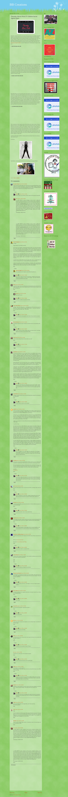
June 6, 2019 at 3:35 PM (20, 720)
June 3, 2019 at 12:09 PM (23, 598)
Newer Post (12, 792)
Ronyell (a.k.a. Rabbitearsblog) (18, 534)
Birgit (17, 275)
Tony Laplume (15, 590)
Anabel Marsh (15, 393)
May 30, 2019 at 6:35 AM (22, 293)
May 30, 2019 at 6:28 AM (25, 270)
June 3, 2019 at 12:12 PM (23, 675)
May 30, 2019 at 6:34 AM (19, 284)
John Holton (15, 351)
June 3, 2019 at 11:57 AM (23, 475)
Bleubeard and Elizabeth (17, 573)
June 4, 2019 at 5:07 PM (19, 709)
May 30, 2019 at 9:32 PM (22, 590)
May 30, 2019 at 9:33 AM (21, 337)
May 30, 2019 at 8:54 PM (25, 573)
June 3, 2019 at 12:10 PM (23, 628)
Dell (14, 620)
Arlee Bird (15, 460)
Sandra (14, 666)
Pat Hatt (14, 502)
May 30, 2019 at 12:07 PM (21, 460)
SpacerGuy (15, 517)
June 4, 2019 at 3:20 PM (19, 702)
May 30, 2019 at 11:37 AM (20, 409)
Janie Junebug (15, 554)
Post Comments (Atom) (17, 794)
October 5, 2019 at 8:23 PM (21, 198)
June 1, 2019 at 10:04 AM (19, 635)
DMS (14, 635)
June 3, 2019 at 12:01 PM (23, 565)
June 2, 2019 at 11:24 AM (19, 666)
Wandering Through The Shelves (16, 42)
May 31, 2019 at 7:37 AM (23, 344)
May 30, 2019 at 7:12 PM (22, 554)
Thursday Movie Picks (19, 539)
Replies (15, 192)
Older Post (40, 792)
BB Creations (18, 4)
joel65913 (14, 409)
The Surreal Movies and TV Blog (21, 541)
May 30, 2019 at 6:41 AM (24, 305)
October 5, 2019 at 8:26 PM (19, 727)
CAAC (14, 709)
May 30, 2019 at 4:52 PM (20, 502)
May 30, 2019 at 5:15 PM (21, 517)
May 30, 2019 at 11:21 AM (21, 351)
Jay (13, 652)
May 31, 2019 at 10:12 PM (19, 620)
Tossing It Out (15, 470)
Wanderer (14, 720)
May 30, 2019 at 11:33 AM (22, 393)
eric (16, 198)
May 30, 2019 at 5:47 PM (27, 534)
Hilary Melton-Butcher (17, 305)
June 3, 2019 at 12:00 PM (23, 525)
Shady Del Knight (19, 270)
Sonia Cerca (15, 337)
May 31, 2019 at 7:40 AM (23, 383)
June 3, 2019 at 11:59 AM (23, 510)
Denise (14, 284)
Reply (15, 238)
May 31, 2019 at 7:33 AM (23, 275)
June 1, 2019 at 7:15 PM (18, 652)
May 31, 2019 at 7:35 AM (23, 314)
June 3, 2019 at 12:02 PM (23, 582)
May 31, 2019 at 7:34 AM (23, 298)
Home (26, 792)
